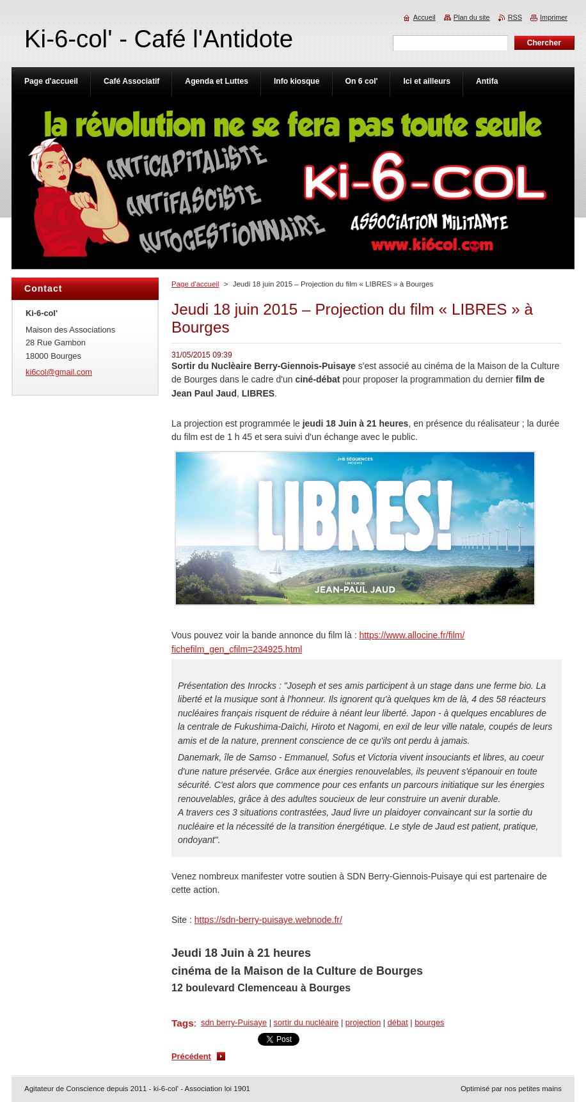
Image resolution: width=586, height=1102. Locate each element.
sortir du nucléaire (306, 1022)
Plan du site (472, 17)
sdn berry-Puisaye (234, 1022)
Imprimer (553, 17)
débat (398, 1022)
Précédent (191, 1056)
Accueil (424, 17)
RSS (515, 17)
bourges (429, 1022)
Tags (182, 1023)
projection (363, 1022)
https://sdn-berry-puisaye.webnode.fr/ (268, 920)
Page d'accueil (195, 284)
